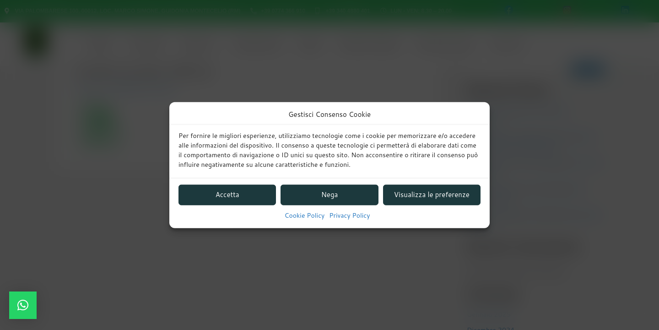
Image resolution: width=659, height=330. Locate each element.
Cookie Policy (305, 215)
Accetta (227, 194)
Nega (329, 194)
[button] (23, 305)
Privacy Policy (349, 215)
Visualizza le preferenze (432, 194)
